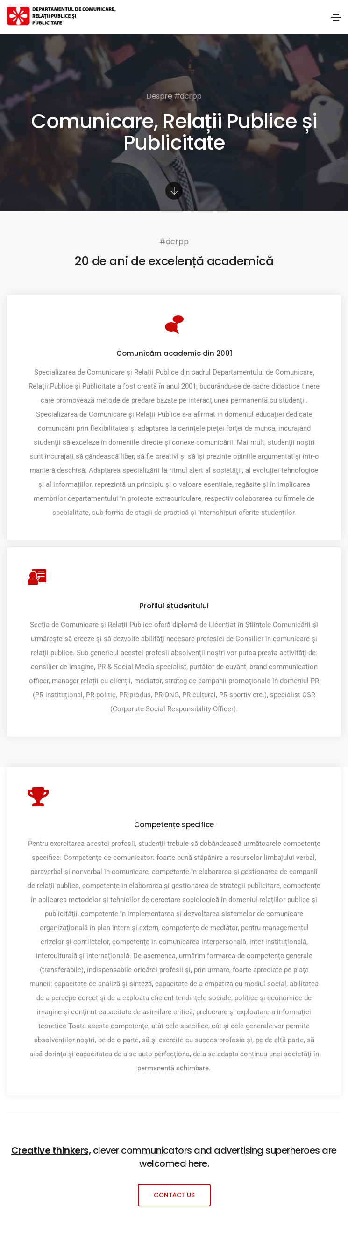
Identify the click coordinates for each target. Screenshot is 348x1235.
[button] (174, 1195)
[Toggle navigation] (336, 17)
